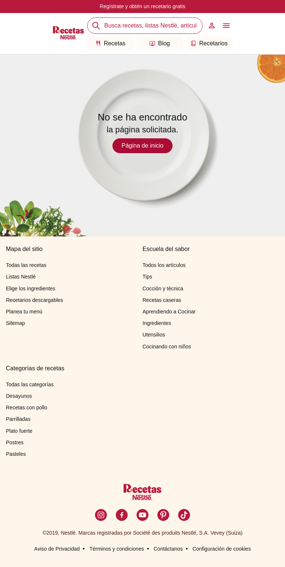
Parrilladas (18, 419)
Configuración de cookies (222, 549)
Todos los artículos (164, 265)
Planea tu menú (24, 312)
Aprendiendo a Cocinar (169, 312)
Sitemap (15, 323)
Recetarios (209, 43)
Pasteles (16, 454)
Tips (147, 277)
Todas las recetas (26, 265)
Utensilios (153, 335)
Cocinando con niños (166, 346)
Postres (14, 442)
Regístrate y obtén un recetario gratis (142, 6)
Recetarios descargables (34, 300)
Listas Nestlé (21, 277)
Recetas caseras (161, 300)
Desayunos (19, 396)
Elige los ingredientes (30, 288)
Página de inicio (143, 145)
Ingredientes (156, 323)
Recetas (110, 43)
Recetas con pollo (26, 407)
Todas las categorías (29, 384)
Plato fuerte (19, 431)
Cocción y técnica (162, 288)
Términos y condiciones (116, 549)
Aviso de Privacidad (57, 549)
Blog (160, 43)
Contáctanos (168, 549)
